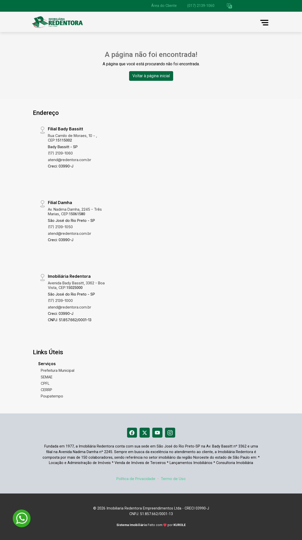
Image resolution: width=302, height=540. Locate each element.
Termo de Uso (173, 478)
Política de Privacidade (135, 478)
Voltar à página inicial (151, 75)
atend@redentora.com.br (69, 160)
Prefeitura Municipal (57, 370)
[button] (229, 6)
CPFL (45, 383)
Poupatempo (52, 396)
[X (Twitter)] (145, 433)
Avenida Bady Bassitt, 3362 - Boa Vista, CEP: (76, 285)
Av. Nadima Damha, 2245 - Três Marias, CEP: (75, 211)
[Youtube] (157, 433)
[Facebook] (132, 433)
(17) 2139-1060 (60, 153)
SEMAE (46, 377)
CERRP (46, 390)
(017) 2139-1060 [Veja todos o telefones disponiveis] (200, 6)
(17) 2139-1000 (60, 300)
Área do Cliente (164, 6)
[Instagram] (170, 433)
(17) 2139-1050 (60, 227)
